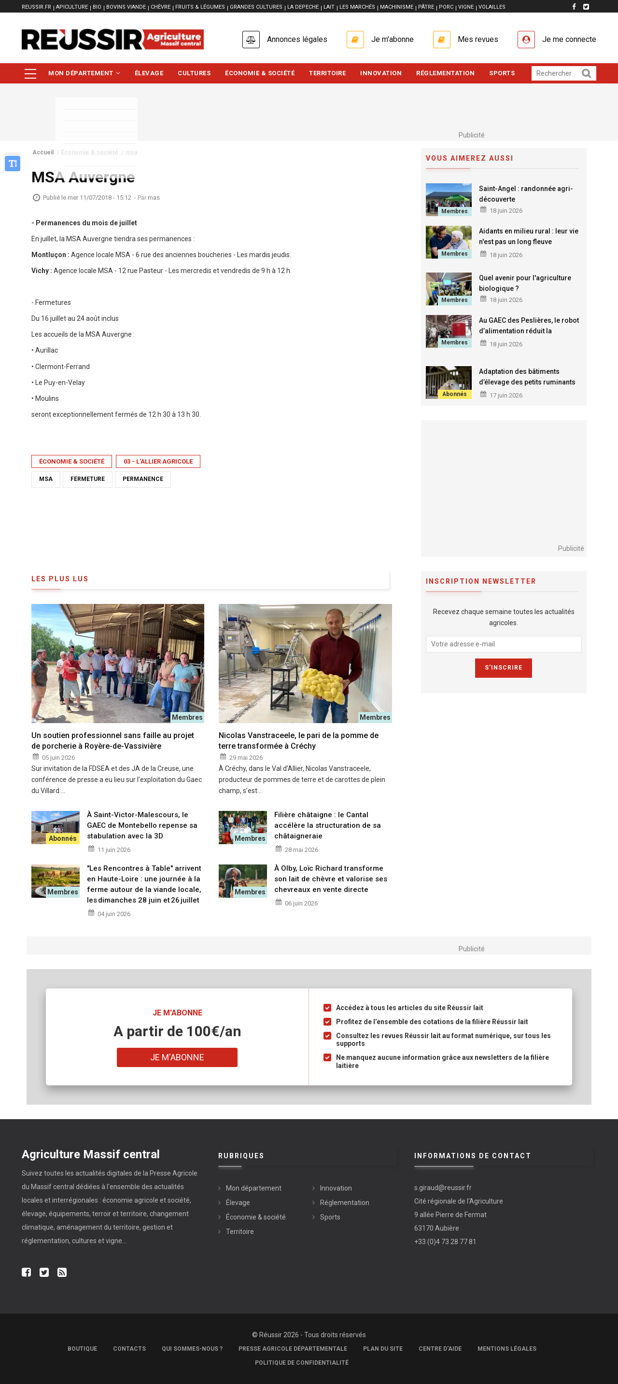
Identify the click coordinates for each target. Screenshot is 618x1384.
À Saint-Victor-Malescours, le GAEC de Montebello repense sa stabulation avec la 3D (142, 825)
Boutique (82, 1348)
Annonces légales (297, 39)
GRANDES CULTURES (256, 7)
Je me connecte (569, 39)
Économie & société (260, 73)
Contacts (129, 1348)
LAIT (329, 7)
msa (46, 479)
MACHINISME (396, 7)
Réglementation (445, 73)
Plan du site (383, 1348)
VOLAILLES (492, 7)
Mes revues (478, 39)
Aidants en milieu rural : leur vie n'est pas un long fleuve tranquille (528, 241)
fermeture (87, 479)
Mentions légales (507, 1348)
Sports (502, 73)
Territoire (327, 73)
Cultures (194, 73)
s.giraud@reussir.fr (443, 1188)
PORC (446, 7)
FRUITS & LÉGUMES (200, 7)
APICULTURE (72, 7)
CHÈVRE (160, 7)
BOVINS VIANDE (126, 7)
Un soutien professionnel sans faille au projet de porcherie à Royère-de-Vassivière (112, 741)
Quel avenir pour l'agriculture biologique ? (525, 283)
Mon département (84, 73)
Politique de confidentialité (302, 1362)
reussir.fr (36, 7)
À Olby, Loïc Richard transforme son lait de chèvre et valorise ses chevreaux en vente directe (330, 879)
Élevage (149, 73)
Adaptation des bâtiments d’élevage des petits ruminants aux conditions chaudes (527, 382)
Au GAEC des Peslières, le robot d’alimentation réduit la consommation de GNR (529, 330)
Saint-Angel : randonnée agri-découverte (526, 194)
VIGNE (466, 7)
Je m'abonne (392, 39)
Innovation (381, 73)
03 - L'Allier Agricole (158, 461)
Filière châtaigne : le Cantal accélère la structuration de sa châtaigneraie (327, 825)
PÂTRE (426, 7)
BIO (97, 7)
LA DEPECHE (303, 7)
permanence (143, 479)
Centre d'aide (440, 1348)
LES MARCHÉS (357, 7)
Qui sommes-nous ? (192, 1348)
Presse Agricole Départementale (293, 1348)
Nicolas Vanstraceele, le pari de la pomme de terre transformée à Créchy (299, 741)
